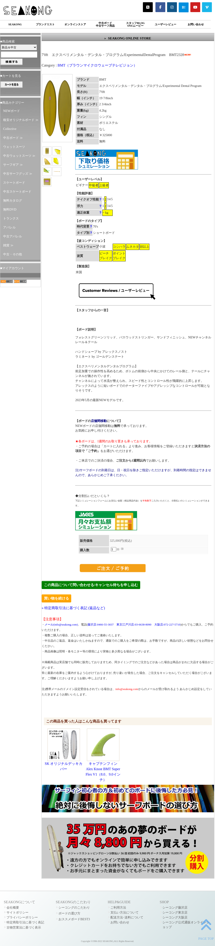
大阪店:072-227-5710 (167, 624)
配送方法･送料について (126, 917)
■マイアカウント (12, 268)
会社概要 (12, 907)
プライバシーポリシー (22, 917)
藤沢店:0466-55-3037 (101, 624)
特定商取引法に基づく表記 (25, 922)
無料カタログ (12, 200)
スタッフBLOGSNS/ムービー (135, 24)
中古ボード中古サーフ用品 (105, 24)
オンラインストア (75, 24)
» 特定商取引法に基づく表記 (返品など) (73, 608)
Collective (9, 129)
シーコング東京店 (174, 912)
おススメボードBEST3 (74, 919)
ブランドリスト (45, 24)
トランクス (11, 218)
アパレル (9, 227)
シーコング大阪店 (174, 917)
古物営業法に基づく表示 (23, 927)
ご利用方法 (118, 907)
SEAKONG (15, 24)
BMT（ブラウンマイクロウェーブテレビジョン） (97, 65)
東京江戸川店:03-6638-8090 (133, 624)
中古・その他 (12, 254)
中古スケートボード (17, 191)
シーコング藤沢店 (174, 907)
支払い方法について (124, 912)
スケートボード (14, 182)
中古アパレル (12, 236)
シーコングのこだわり (74, 907)
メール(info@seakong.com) (61, 624)
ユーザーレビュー (165, 24)
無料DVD (9, 209)
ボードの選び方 (69, 913)
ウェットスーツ (14, 146)
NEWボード (11, 111)
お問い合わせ (196, 24)
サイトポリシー (17, 912)
